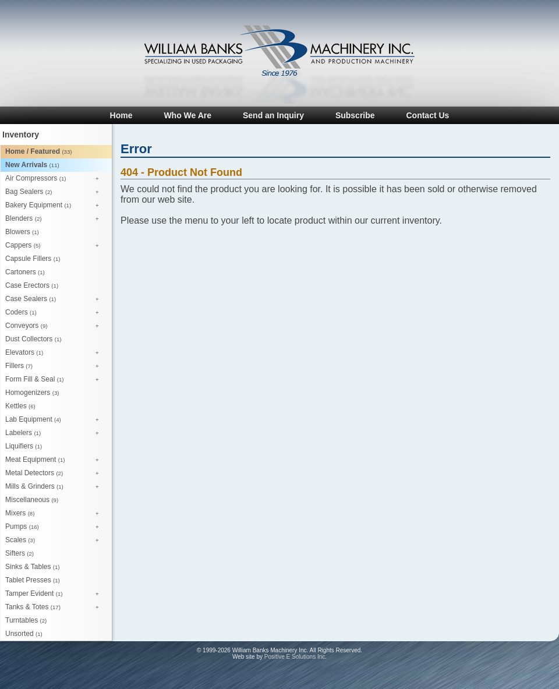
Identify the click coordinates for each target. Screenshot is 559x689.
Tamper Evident (55, 594)
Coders (55, 312)
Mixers (55, 513)
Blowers (22, 232)
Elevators (55, 353)
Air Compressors (55, 178)
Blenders (55, 219)
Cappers (55, 245)
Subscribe (355, 115)
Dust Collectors (33, 339)
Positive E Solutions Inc (295, 656)
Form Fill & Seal (55, 379)
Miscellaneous (31, 500)
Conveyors (55, 326)
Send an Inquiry (273, 115)
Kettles (20, 406)
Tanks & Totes (55, 607)
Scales (55, 540)
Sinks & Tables (32, 567)
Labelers (55, 433)
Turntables (26, 620)
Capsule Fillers (32, 259)
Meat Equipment (55, 460)
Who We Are (187, 115)
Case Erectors (31, 285)
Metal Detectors (55, 473)
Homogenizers (32, 392)
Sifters (19, 553)
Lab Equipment (55, 420)
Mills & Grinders (55, 487)
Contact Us (427, 115)
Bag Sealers (55, 192)
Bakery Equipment (55, 205)
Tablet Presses (32, 580)
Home (121, 115)
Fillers (55, 366)
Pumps (55, 527)
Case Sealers (55, 299)
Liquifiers (23, 446)
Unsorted (24, 634)
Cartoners (25, 272)
